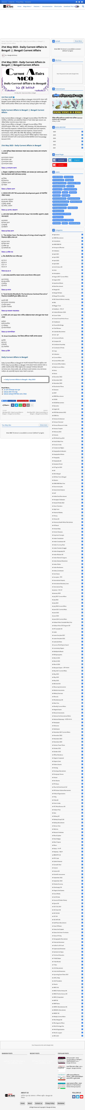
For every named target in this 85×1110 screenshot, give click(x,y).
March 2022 (68, 658)
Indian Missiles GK (68, 554)
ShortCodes (58, 6)
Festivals (68, 435)
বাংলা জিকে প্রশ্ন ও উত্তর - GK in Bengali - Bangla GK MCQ (74, 1067)
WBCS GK (68, 987)
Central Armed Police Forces (68, 318)
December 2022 (68, 377)
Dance (68, 373)
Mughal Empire (59, 217)
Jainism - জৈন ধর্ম (68, 590)
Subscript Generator (68, 942)
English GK (66, 195)
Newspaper (68, 722)
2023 (68, 141)
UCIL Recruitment (68, 968)
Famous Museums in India (61, 201)
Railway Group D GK (68, 819)
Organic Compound (68, 758)
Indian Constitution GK (68, 541)
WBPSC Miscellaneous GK (68, 1007)
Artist (68, 270)
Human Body (68, 528)
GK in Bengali (68, 474)
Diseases (73, 192)
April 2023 (68, 260)
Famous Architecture (60, 198)
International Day (68, 587)
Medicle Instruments (68, 690)
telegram (77, 160)
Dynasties (57, 195)
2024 (68, 138)
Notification (68, 729)
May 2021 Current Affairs (68, 671)
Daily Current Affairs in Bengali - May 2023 (20, 379)
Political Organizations (68, 793)
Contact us (12, 2)
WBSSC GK (68, 1013)
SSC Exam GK (68, 910)
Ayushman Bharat (68, 283)
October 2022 (68, 748)
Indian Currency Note (68, 545)
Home (19, 6)
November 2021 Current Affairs (68, 732)
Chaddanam (68, 322)
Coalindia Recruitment (68, 331)
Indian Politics (73, 208)
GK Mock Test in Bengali (68, 477)
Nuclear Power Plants (68, 745)
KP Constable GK (68, 629)
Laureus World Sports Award (68, 645)
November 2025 (68, 742)
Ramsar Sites (68, 826)
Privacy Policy (20, 2)
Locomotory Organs (68, 648)
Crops (68, 351)
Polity (68, 797)
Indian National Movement (68, 561)
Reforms (68, 829)
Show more (43, 425)
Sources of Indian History (68, 900)
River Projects (68, 842)
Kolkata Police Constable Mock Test (68, 622)
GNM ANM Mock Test (68, 483)
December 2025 (68, 383)
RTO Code (68, 858)
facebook (61, 160)
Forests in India (68, 444)
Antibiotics (68, 251)
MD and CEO (68, 683)
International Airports (68, 580)
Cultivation (57, 192)
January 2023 (68, 593)
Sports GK (68, 903)
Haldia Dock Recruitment (68, 496)
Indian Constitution (68, 538)
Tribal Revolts (68, 961)
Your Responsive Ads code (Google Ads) (42, 1045)
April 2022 (68, 257)
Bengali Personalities (60, 183)
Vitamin (68, 984)
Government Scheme (68, 490)
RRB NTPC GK (68, 855)
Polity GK (68, 800)
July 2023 (68, 603)
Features (36, 6)
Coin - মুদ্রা (71, 186)
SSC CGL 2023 (68, 906)
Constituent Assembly (68, 344)
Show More (78, 41)
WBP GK (68, 1000)
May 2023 (9, 41)
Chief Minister (68, 328)
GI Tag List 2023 (68, 467)
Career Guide (68, 315)
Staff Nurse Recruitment (68, 923)
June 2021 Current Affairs (68, 609)
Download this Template (72, 6)
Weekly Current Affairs (68, 1016)
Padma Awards (68, 764)
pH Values (68, 784)
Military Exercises (68, 693)
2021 (68, 148)
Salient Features (68, 861)
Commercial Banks (68, 338)
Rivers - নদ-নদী (68, 848)
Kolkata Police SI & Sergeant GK (68, 625)
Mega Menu (27, 6)
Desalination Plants (68, 386)
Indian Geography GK (68, 551)
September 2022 (68, 877)
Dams (65, 192)
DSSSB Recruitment (68, 402)
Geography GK (68, 461)
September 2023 (68, 881)
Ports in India (68, 803)
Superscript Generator (68, 948)
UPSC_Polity (68, 978)
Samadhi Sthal (68, 864)
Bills (68, 302)
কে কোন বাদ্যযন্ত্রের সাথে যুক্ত (12, 390)
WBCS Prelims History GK (68, 990)
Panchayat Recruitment (68, 771)
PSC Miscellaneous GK (68, 806)
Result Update (68, 835)
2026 (68, 132)
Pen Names (68, 780)
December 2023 (68, 380)
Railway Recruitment (68, 822)
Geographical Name (68, 454)
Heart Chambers (68, 506)
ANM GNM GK (58, 177)
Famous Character (74, 198)
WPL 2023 (68, 1036)
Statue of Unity (68, 936)
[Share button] (32, 405)
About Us (4, 2)
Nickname (57, 223)
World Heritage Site (68, 1026)
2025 (68, 135)
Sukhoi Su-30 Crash (68, 945)
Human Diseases (68, 532)
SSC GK (68, 916)
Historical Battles (68, 512)
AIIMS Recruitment (68, 238)
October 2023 (68, 751)
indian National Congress (68, 558)
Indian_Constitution (68, 570)
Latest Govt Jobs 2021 (68, 635)
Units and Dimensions (68, 971)
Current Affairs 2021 (68, 360)
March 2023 (68, 661)
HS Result (68, 525)
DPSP (68, 393)
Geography (68, 457)
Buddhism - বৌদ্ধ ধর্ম (75, 183)
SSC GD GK (68, 913)
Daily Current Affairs (22, 401)
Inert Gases (68, 574)
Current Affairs (12, 401)
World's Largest (68, 1033)
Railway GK (68, 816)
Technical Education (68, 955)
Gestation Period (68, 464)
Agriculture (68, 234)
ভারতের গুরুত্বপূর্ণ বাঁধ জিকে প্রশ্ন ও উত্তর (15, 394)
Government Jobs (68, 486)
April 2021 (68, 254)
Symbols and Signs (68, 952)
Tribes (68, 965)
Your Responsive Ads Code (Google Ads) (68, 74)
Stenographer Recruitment (68, 939)
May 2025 (68, 680)
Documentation (47, 6)
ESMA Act (68, 415)
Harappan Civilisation (60, 208)
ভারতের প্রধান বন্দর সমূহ (10, 392)
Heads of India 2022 (68, 503)
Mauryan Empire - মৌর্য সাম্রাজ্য (62, 214)
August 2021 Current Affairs (68, 276)
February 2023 (68, 432)
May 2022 (68, 674)
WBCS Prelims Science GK (68, 994)
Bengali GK (70, 180)
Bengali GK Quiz (68, 293)
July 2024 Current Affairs (68, 606)
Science (68, 868)
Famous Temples (76, 201)
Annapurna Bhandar (68, 247)
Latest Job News (68, 642)
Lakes (68, 632)
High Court (68, 509)
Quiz (68, 813)
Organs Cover (68, 761)
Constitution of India (71, 189)
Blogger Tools (68, 306)
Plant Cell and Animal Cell (68, 787)
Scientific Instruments (68, 874)
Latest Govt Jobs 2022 (68, 638)
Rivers (65, 223)
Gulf (68, 493)
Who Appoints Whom (68, 1023)
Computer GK (58, 189)
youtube (61, 165)
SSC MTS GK (68, 919)
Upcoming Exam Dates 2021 (68, 974)
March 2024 (68, 664)
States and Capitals (68, 929)
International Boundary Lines (68, 583)
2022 (68, 145)
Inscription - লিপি (68, 577)
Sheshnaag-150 (68, 887)
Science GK (68, 871)
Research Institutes (68, 832)
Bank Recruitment (68, 286)
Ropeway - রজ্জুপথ (68, 852)
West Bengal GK (75, 223)
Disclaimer (28, 2)
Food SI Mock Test (68, 441)
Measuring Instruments (68, 687)
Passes (68, 777)
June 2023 (68, 616)
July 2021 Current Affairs (68, 596)
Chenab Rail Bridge (60, 186)
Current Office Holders (68, 364)
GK (68, 470)
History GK (68, 519)
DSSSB (68, 399)
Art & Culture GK (59, 180)
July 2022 (68, 600)
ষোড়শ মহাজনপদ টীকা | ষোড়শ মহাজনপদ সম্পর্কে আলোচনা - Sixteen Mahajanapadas (74, 1084)
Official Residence (68, 755)
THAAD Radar (68, 958)
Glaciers (68, 480)
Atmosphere (68, 273)
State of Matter (68, 926)
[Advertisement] (42, 23)
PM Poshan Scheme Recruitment (68, 790)
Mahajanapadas (59, 211)
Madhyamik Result (68, 651)
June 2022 (68, 612)
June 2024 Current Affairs (68, 619)
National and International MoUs (68, 716)
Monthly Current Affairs (68, 706)
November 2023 (68, 739)
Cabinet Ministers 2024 (68, 312)
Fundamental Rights (68, 448)
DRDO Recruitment (68, 396)
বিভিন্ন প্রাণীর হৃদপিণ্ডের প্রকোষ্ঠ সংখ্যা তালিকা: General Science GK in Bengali (67, 118)
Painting (68, 768)
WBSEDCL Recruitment (68, 1010)
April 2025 (68, 263)
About (30, 1103)
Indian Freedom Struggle (68, 548)
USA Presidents (68, 981)
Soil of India (68, 897)
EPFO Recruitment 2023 (68, 412)
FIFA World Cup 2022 (68, 438)
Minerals (68, 696)
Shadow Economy (68, 884)
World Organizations (68, 1029)
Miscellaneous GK (68, 700)
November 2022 (68, 735)
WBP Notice (68, 1003)
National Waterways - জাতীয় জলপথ (64, 220)
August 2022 (68, 280)
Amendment (69, 177)
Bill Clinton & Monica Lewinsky (68, 299)
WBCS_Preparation (68, 997)
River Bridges (68, 839)
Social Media (68, 894)
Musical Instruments (68, 713)
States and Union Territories (68, 932)
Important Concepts (68, 535)
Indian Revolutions (68, 567)
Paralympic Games (68, 774)
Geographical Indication (61, 204)
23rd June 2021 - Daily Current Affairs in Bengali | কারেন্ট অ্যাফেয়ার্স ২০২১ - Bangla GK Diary (74, 1060)
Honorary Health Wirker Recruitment (68, 522)
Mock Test (68, 703)
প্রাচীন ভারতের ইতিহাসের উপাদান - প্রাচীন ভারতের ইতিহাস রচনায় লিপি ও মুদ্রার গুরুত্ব (75, 1076)
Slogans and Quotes (68, 890)
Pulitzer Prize (68, 810)
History (68, 516)
